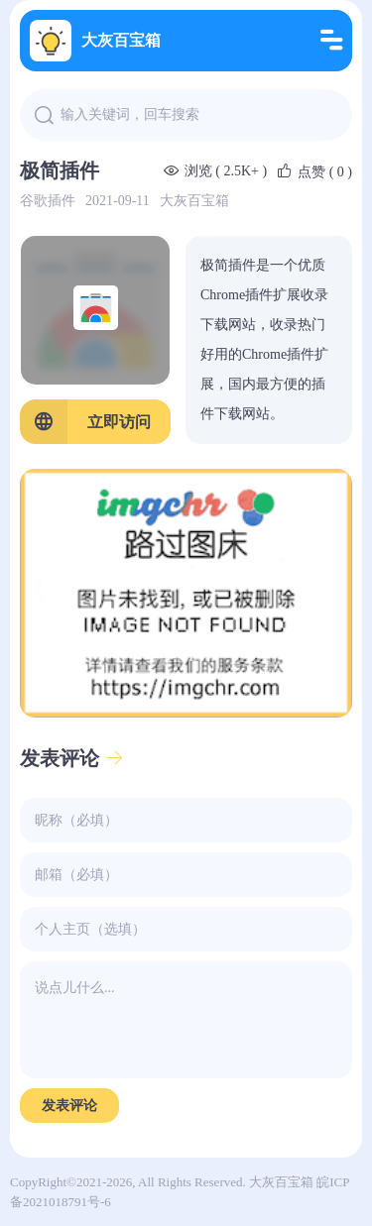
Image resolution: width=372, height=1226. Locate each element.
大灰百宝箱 (95, 40)
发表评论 (72, 758)
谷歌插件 (47, 200)
